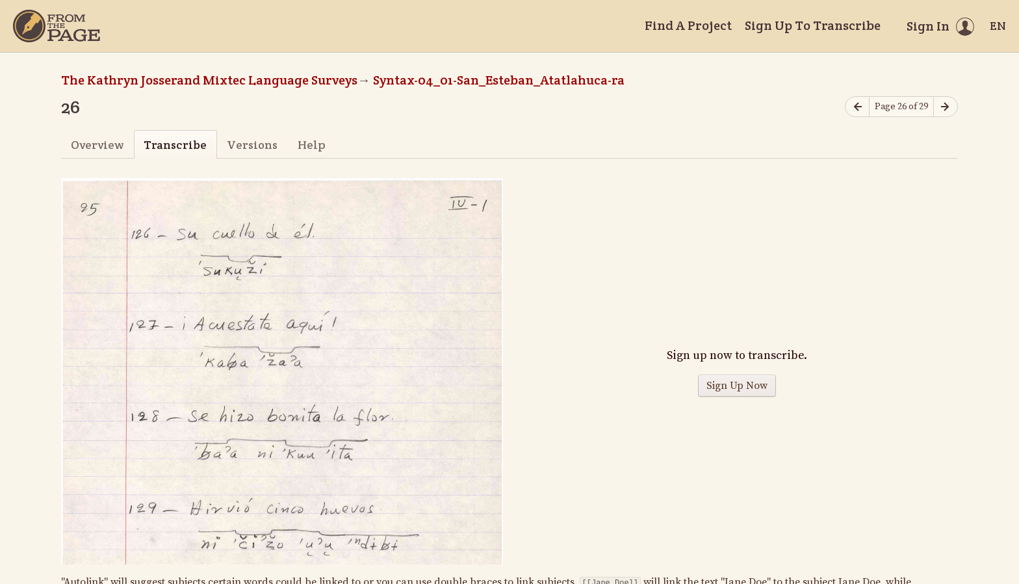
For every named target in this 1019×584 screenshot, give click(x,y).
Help (312, 144)
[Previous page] (857, 107)
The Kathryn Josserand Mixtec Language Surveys (209, 80)
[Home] (56, 26)
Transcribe (175, 144)
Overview (97, 144)
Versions (252, 144)
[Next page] (945, 107)
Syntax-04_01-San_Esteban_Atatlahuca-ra (499, 80)
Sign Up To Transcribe (813, 25)
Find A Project (688, 25)
